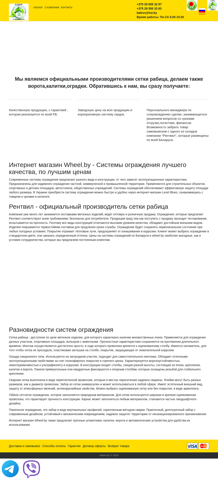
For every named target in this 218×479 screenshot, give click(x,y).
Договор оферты (94, 446)
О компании (52, 7)
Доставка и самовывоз (24, 446)
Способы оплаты (54, 446)
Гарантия (74, 446)
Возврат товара (118, 446)
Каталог (38, 7)
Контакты (66, 7)
